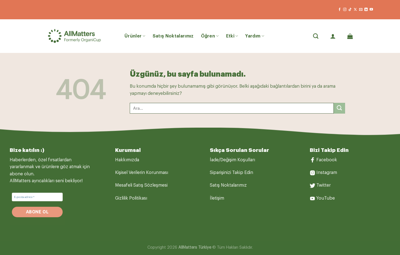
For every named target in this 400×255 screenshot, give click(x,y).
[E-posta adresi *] (37, 197)
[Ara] (315, 36)
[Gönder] (339, 108)
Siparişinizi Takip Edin (231, 172)
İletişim (217, 198)
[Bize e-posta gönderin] (360, 10)
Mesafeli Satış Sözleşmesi (141, 185)
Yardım (254, 36)
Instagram (326, 172)
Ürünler (134, 36)
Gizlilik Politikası (131, 198)
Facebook (326, 160)
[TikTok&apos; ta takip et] (350, 10)
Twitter (323, 185)
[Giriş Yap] (333, 36)
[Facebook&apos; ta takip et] (339, 10)
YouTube (325, 198)
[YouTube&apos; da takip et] (371, 10)
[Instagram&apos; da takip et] (344, 10)
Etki (232, 36)
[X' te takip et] (355, 10)
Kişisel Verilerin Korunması (141, 172)
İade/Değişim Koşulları (232, 160)
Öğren (210, 36)
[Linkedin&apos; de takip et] (366, 10)
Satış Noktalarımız (173, 36)
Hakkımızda (127, 160)
